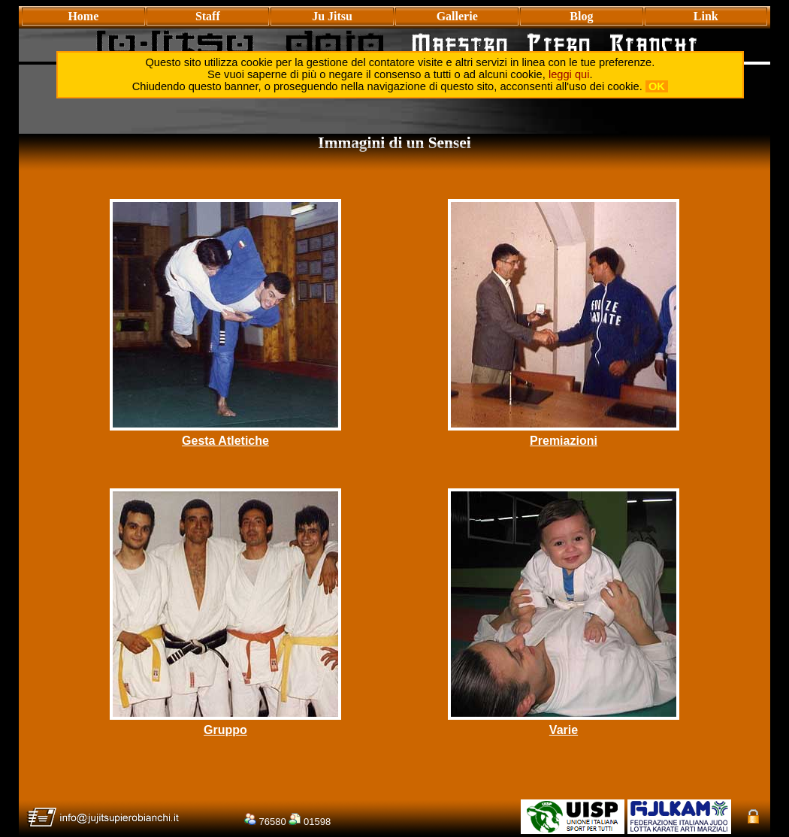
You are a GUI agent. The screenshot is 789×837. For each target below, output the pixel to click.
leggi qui (569, 74)
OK (656, 86)
